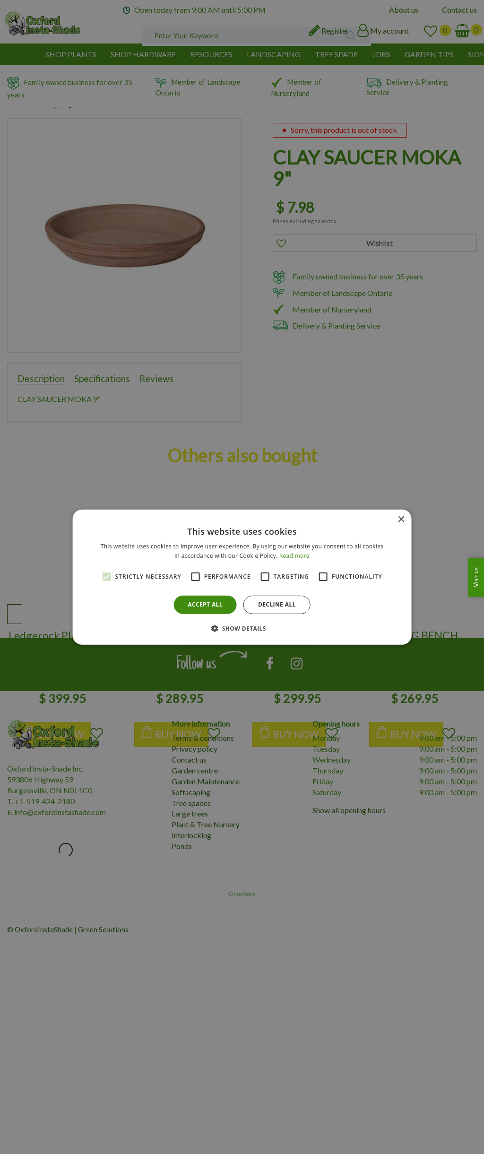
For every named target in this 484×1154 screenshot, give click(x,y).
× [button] (400, 519)
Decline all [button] (277, 604)
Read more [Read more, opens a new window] (294, 556)
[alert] (242, 577)
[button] (242, 628)
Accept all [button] (205, 604)
